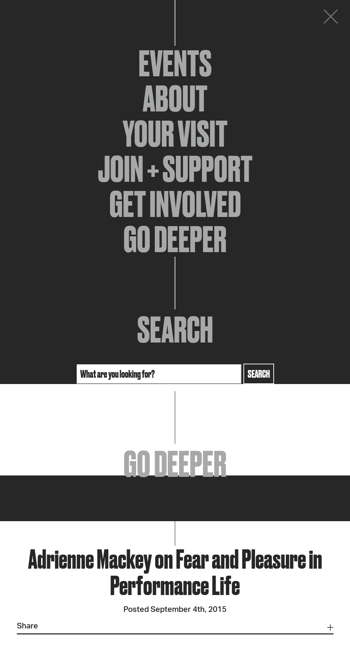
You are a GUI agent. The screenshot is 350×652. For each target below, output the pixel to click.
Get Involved (175, 204)
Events (175, 63)
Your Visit (175, 134)
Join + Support (175, 169)
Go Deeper (175, 239)
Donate (288, 18)
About (175, 98)
